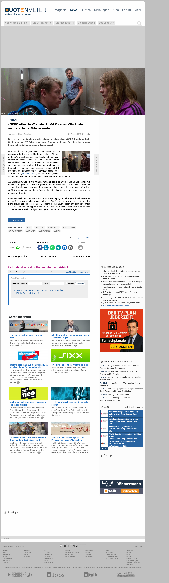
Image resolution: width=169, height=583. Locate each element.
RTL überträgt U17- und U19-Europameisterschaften (115, 399)
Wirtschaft (47, 556)
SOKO (29, 227)
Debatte (87, 552)
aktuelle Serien (100, 567)
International (48, 558)
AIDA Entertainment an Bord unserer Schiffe (118, 443)
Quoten (86, 10)
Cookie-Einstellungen (133, 562)
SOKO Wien (30, 231)
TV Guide (74, 567)
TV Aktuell (17, 567)
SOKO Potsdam (69, 227)
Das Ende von (106, 22)
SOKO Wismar (44, 231)
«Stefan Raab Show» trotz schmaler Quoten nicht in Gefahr (121, 277)
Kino (116, 10)
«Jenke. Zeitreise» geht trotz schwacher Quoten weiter (123, 288)
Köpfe (46, 560)
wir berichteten (29, 173)
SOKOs (57, 231)
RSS (4, 552)
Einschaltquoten (64, 567)
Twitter (5, 562)
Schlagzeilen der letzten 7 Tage (116, 305)
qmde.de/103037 (84, 238)
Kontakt (128, 556)
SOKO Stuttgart (15, 231)
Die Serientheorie (42, 22)
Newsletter (6, 554)
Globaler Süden (86, 22)
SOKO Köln (39, 227)
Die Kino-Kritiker (111, 554)
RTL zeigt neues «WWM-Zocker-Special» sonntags (120, 293)
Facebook (6, 560)
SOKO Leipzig (53, 227)
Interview (27, 556)
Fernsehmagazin (27, 567)
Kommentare (16, 220)
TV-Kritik (88, 554)
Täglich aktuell (70, 556)
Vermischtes (48, 554)
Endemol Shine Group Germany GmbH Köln (119, 413)
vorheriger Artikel (18, 256)
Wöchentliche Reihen (72, 552)
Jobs (128, 554)
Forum (126, 10)
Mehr (137, 10)
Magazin (61, 10)
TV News (55, 567)
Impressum (130, 564)
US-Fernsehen (48, 562)
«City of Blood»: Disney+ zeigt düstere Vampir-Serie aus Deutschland (122, 272)
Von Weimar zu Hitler (16, 22)
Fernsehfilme (90, 567)
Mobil (5, 556)
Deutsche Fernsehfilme (124, 567)
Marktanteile (69, 554)
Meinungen (101, 10)
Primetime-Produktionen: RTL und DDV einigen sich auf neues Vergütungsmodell (122, 282)
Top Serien (136, 567)
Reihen (26, 554)
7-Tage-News (7, 558)
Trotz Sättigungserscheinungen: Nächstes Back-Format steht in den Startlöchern (121, 389)
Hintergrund (28, 552)
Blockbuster (81, 567)
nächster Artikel (81, 256)
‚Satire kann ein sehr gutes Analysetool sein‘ (121, 302)
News (74, 10)
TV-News (47, 552)
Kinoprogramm (111, 567)
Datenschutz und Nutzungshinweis (132, 559)
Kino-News (109, 552)
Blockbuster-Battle (112, 558)
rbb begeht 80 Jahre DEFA (114, 394)
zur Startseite (48, 256)
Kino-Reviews (89, 556)
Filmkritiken (37, 567)
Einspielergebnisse (112, 556)
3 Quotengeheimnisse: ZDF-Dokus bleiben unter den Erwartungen (123, 298)
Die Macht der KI (65, 22)
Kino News (9, 567)
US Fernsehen (46, 567)
